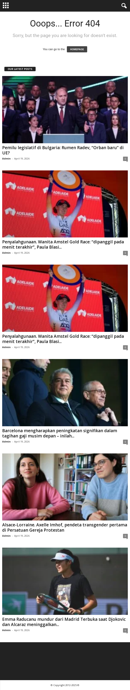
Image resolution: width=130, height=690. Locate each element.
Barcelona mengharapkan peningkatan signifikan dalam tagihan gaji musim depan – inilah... (59, 433)
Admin (6, 158)
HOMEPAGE (77, 49)
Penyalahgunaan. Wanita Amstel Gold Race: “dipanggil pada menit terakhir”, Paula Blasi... (63, 244)
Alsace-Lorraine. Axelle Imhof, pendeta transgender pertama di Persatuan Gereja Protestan (64, 527)
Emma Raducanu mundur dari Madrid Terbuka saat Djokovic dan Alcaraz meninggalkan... (64, 621)
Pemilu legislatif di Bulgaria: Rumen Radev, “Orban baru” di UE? (63, 150)
